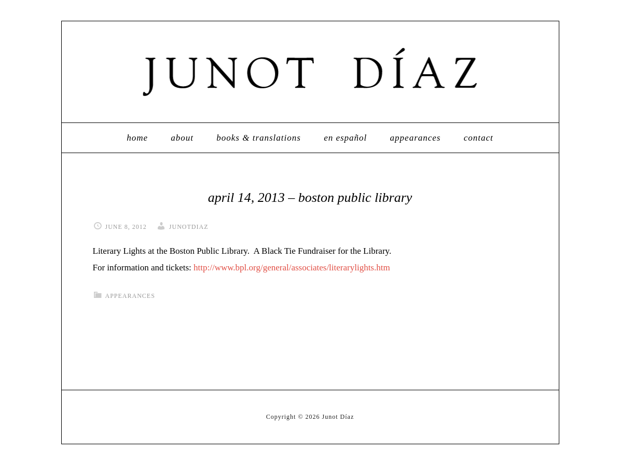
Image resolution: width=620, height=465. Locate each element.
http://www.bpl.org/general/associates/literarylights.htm (292, 267)
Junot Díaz (310, 71)
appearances (130, 295)
